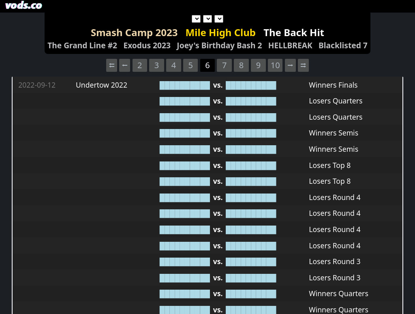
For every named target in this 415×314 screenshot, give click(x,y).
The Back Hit (293, 32)
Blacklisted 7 (343, 45)
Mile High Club (221, 32)
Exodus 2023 (147, 45)
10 (275, 65)
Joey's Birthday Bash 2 (219, 45)
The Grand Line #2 (82, 45)
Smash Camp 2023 (134, 32)
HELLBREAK (290, 45)
